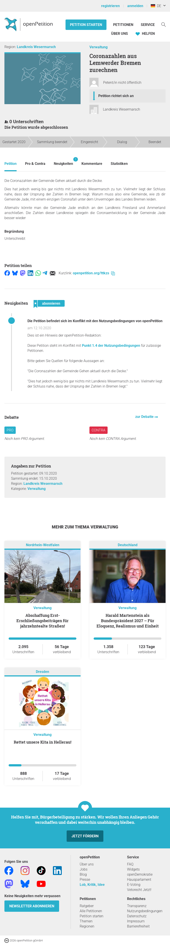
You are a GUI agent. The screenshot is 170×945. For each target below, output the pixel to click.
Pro (10, 430)
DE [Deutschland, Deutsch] (156, 6)
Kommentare (91, 164)
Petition (10, 164)
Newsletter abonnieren (31, 906)
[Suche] (163, 24)
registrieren (110, 6)
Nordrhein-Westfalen (42, 545)
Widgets (133, 869)
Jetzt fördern (85, 836)
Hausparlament (139, 879)
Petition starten (86, 25)
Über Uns (119, 33)
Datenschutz (137, 916)
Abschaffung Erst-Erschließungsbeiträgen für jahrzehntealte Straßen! (42, 621)
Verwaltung (98, 47)
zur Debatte (145, 417)
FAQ (130, 864)
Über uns (87, 864)
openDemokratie (140, 874)
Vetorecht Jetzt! (139, 890)
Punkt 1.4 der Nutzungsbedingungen (111, 345)
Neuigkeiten (63, 161)
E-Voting (133, 885)
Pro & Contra (35, 164)
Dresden (42, 672)
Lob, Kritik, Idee (92, 885)
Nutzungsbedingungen (144, 911)
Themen (86, 921)
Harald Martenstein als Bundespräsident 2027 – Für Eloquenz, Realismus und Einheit (128, 621)
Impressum (136, 921)
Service (148, 25)
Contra (98, 430)
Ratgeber (87, 906)
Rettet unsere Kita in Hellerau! (42, 742)
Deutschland (127, 545)
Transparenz (137, 906)
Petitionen (123, 25)
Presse (85, 879)
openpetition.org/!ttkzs (94, 273)
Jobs (83, 869)
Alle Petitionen (91, 911)
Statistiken (119, 164)
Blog (83, 874)
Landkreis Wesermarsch (36, 47)
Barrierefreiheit (138, 926)
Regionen (87, 926)
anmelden (135, 6)
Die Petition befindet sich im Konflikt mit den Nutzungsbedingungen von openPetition (94, 321)
